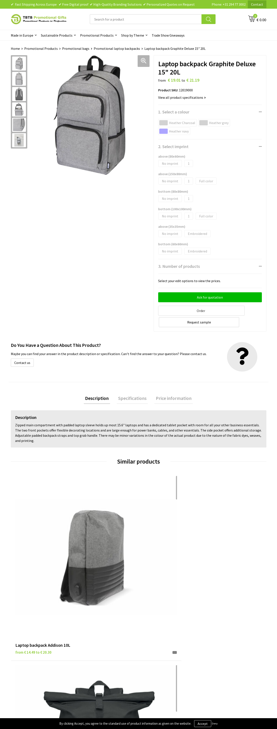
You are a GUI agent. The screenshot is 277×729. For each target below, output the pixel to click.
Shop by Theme (132, 35)
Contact (257, 4)
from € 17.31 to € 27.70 (225, 540)
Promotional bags (75, 48)
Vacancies (214, 616)
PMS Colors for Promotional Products (109, 636)
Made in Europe (22, 35)
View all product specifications (182, 97)
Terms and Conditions (160, 629)
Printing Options (93, 629)
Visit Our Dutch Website (224, 629)
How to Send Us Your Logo (100, 642)
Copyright (151, 636)
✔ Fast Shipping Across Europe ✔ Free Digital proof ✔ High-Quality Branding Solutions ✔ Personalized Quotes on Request (103, 4)
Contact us (22, 350)
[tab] (100, 386)
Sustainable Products (56, 35)
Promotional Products (97, 35)
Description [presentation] (100, 386)
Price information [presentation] (171, 386)
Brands (149, 609)
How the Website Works (98, 623)
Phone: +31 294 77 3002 (229, 4)
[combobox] (146, 19)
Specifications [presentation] (132, 386)
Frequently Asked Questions (101, 609)
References (215, 623)
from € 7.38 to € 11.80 (160, 540)
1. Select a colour (173, 112)
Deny (215, 723)
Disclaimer (152, 623)
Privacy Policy (154, 616)
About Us (214, 609)
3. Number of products (179, 266)
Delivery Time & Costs (97, 616)
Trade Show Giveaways (168, 35)
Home (15, 48)
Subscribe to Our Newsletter (165, 642)
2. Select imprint (173, 146)
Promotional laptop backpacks (117, 48)
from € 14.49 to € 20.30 (33, 540)
